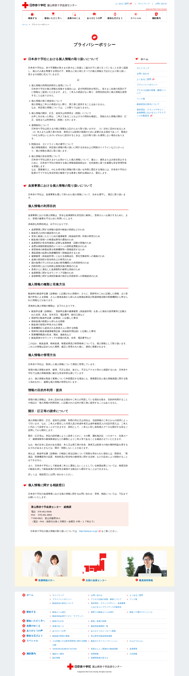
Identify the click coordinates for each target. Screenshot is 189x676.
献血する (31, 611)
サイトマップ (144, 4)
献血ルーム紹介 (59, 612)
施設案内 (31, 653)
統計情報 (56, 658)
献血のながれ (58, 621)
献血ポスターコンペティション (104, 641)
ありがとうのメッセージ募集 (103, 631)
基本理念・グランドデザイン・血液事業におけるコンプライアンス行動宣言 (151, 113)
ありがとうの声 (35, 630)
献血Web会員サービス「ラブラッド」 (68, 616)
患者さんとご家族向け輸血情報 (104, 649)
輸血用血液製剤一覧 (99, 626)
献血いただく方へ (36, 620)
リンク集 (141, 99)
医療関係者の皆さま (99, 658)
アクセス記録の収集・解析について (151, 91)
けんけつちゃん (136, 641)
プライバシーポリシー (147, 85)
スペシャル (32, 640)
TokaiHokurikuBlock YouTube (64, 649)
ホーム (25, 24)
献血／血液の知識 (98, 621)
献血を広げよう (35, 635)
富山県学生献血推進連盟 (101, 636)
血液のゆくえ (34, 626)
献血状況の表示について (148, 104)
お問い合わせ (161, 4)
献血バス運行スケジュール (141, 612)
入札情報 (133, 654)
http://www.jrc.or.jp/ (88, 531)
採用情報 (95, 654)
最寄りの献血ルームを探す (102, 612)
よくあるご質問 (122, 4)
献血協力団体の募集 (61, 636)
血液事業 (133, 649)
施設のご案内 (58, 654)
